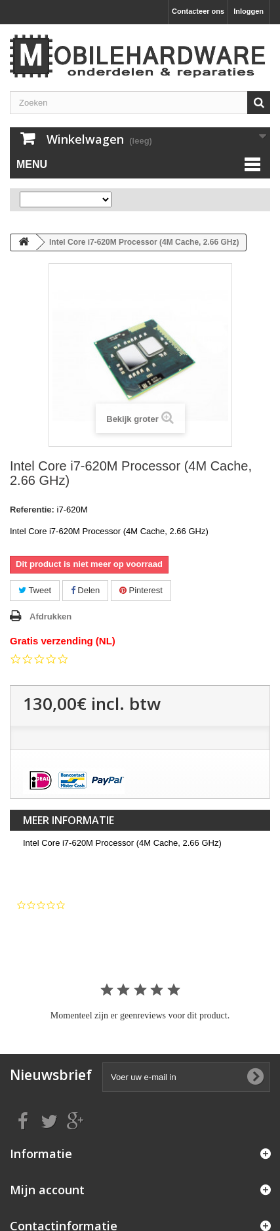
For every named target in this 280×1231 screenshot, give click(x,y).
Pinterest (141, 590)
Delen (85, 590)
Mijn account (47, 1190)
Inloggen (248, 11)
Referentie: (32, 509)
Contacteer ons (198, 11)
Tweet (34, 590)
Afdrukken (50, 616)
